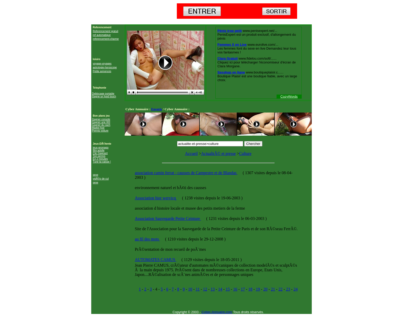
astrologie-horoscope (105, 67)
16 (235, 289)
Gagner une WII (101, 122)
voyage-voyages (102, 63)
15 (228, 289)
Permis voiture (100, 130)
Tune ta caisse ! (102, 161)
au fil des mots (147, 239)
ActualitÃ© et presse (218, 153)
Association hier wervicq (156, 198)
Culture (245, 153)
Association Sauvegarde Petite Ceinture (168, 218)
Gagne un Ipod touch (104, 96)
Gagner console (101, 119)
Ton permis (99, 156)
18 (250, 289)
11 (197, 289)
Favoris (156, 109)
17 (243, 289)
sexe (95, 174)
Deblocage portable (103, 93)
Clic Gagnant (100, 153)
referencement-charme (106, 39)
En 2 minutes (100, 158)
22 (280, 289)
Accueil (191, 153)
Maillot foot (98, 127)
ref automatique (102, 35)
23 (288, 289)
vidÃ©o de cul (101, 178)
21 (273, 289)
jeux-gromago (100, 147)
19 (258, 289)
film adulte (99, 150)
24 (296, 289)
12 (205, 289)
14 (220, 289)
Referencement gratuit (105, 31)
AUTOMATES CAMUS (155, 259)
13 (212, 289)
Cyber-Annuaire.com (217, 312)
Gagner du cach (101, 125)
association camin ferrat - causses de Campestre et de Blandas (186, 173)
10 (190, 289)
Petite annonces (102, 71)
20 (265, 289)
